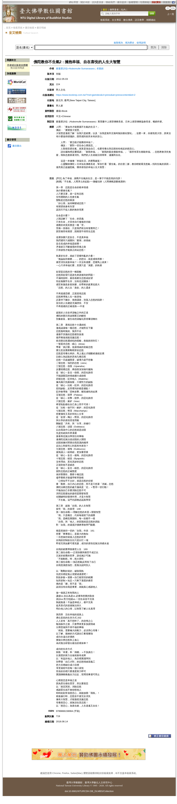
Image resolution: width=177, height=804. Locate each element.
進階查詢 (118, 42)
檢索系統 (105, 20)
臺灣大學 (71, 782)
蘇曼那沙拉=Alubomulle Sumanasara (75, 68)
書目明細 (41, 27)
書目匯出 (17, 145)
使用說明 (141, 42)
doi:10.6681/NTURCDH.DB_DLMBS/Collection (89, 791)
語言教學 (139, 20)
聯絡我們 (110, 2)
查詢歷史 (129, 42)
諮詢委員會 (97, 2)
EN (173, 8)
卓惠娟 (100, 68)
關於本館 (85, 2)
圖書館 (79, 782)
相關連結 (150, 20)
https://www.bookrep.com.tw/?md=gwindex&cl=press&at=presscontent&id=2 (96, 95)
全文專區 (116, 20)
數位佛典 (128, 20)
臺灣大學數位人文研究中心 (98, 782)
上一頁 (170, 14)
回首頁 (166, 2)
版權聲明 (133, 2)
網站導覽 (73, 2)
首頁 (8, 27)
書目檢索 (29, 27)
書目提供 (121, 2)
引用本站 (144, 2)
